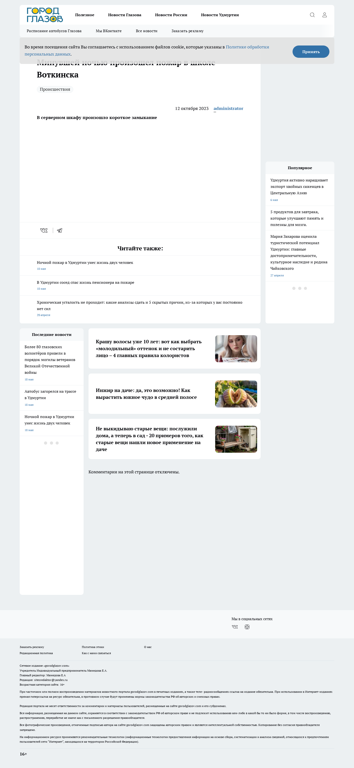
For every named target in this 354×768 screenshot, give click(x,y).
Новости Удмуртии (220, 14)
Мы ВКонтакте (109, 31)
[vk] (44, 230)
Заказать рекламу (188, 31)
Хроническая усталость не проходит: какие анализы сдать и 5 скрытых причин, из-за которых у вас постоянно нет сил (140, 309)
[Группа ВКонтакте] (235, 627)
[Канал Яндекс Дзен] (247, 627)
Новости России (171, 14)
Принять (311, 51)
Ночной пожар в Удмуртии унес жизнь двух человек (140, 266)
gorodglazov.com (142, 691)
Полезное (84, 14)
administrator (228, 108)
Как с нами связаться (96, 653)
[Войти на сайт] (324, 15)
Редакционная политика (36, 653)
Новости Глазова (124, 14)
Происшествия (55, 89)
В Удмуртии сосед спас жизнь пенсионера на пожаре (140, 286)
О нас (148, 647)
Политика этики (93, 647)
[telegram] (61, 230)
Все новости (146, 31)
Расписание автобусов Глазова (54, 31)
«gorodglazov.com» (56, 665)
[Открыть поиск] (312, 15)
